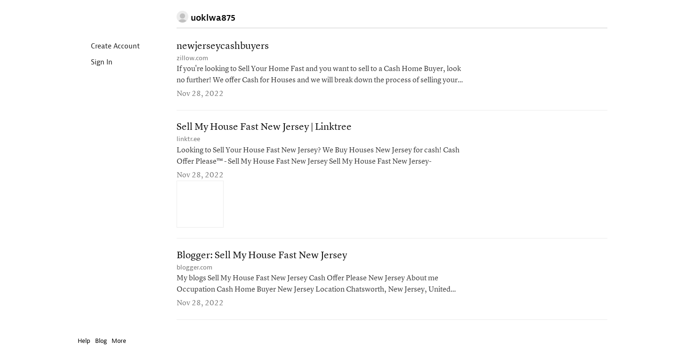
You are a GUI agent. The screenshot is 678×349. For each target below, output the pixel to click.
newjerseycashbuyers (223, 46)
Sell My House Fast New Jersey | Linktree (264, 128)
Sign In (94, 62)
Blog (101, 341)
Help (84, 341)
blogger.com (194, 268)
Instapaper (105, 17)
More (121, 341)
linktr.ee (188, 139)
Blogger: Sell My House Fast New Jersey (262, 256)
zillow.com (192, 58)
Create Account (107, 46)
